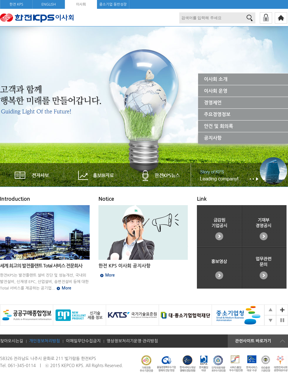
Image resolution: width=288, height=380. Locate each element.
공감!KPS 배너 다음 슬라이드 (270, 320)
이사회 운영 (215, 91)
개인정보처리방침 (44, 341)
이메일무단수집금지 (83, 341)
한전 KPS (16, 4)
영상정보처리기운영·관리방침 (132, 341)
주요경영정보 (217, 114)
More (66, 288)
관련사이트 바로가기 (253, 341)
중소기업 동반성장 (113, 4)
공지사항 (213, 138)
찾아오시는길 (11, 341)
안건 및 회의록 (218, 126)
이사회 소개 (215, 79)
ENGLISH (48, 4)
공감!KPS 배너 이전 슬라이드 (270, 310)
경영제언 (213, 103)
